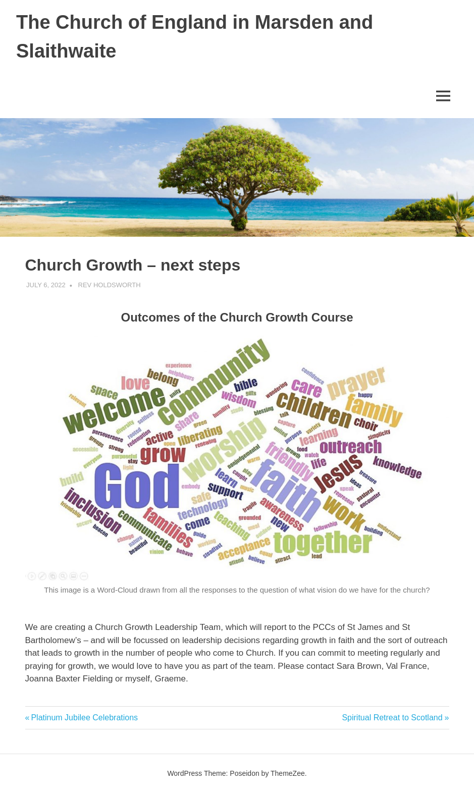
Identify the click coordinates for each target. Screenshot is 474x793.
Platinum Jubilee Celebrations (84, 717)
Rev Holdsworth (109, 285)
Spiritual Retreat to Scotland (392, 717)
